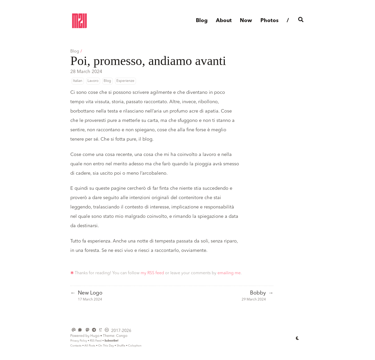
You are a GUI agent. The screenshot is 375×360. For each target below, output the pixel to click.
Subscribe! (111, 340)
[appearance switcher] (298, 338)
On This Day (106, 345)
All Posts (89, 345)
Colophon (134, 345)
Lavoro (93, 81)
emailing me (229, 273)
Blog (74, 51)
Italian (77, 81)
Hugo (94, 336)
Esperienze (125, 81)
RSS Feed (96, 340)
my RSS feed (152, 273)
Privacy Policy (78, 340)
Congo (121, 336)
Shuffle (121, 345)
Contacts (76, 345)
